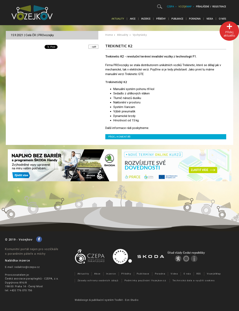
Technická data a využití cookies (193, 280)
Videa (209, 19)
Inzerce (145, 19)
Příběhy (161, 19)
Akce (132, 19)
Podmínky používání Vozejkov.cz (145, 280)
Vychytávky (140, 34)
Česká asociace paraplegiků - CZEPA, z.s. (32, 278)
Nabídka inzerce (17, 260)
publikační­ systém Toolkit (107, 300)
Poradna (195, 19)
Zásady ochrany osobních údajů (98, 280)
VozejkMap (214, 273)
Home (109, 34)
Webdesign (82, 300)
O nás (222, 19)
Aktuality (118, 19)
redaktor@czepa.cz (27, 266)
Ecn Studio (131, 300)
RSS (198, 273)
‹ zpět (93, 46)
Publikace (177, 19)
